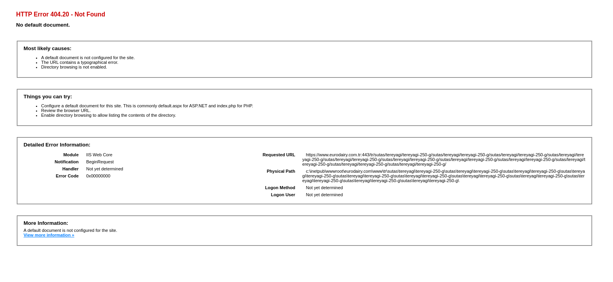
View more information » (48, 235)
